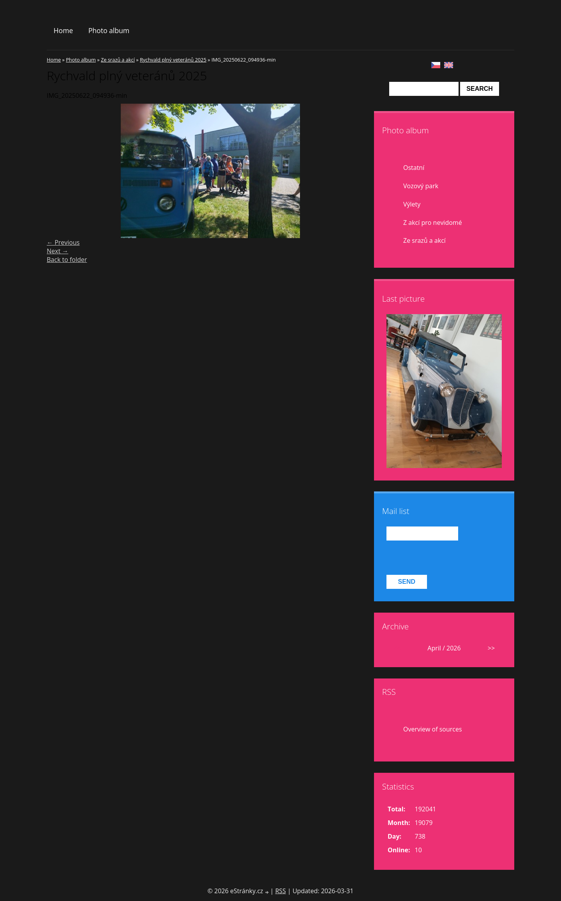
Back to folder (67, 259)
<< (396, 648)
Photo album (108, 30)
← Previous (63, 242)
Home (63, 30)
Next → (57, 251)
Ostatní (413, 167)
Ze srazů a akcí (118, 59)
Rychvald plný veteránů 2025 (173, 59)
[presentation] (445, 557)
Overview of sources (432, 729)
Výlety (411, 204)
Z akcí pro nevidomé (432, 222)
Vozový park (420, 186)
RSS (280, 891)
